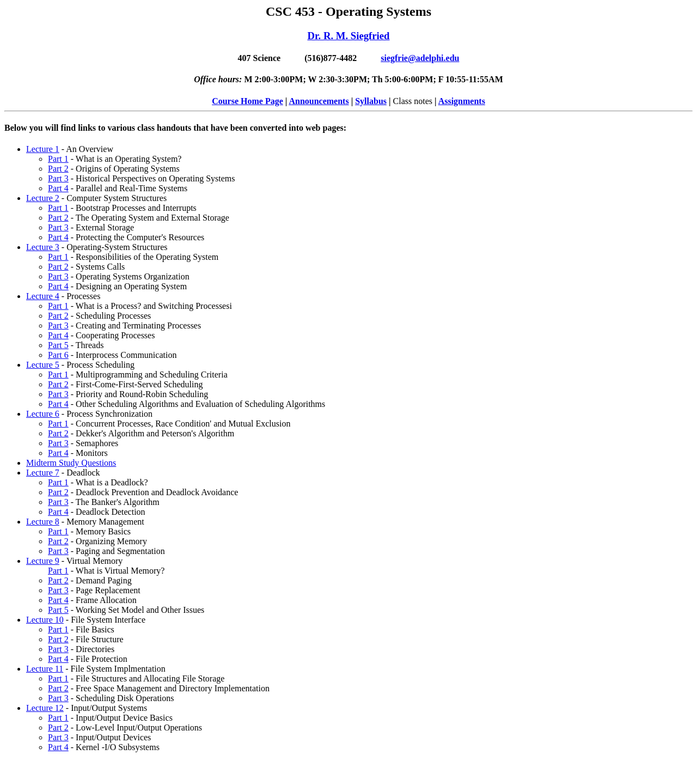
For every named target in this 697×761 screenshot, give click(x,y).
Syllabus (371, 101)
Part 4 (58, 188)
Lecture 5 (42, 364)
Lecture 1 (42, 149)
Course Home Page (247, 101)
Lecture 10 (45, 619)
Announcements (318, 101)
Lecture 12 (45, 708)
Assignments (461, 101)
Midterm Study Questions (71, 462)
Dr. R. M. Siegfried (349, 35)
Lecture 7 (42, 472)
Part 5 (58, 345)
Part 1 (58, 158)
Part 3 (58, 178)
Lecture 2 (42, 198)
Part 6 (58, 355)
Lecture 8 (42, 521)
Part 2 (58, 168)
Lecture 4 (42, 296)
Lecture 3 (42, 247)
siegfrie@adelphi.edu (420, 58)
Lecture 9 (42, 560)
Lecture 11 (44, 668)
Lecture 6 (42, 413)
